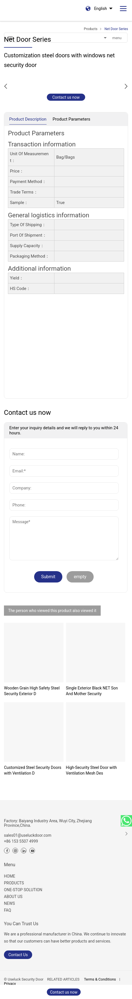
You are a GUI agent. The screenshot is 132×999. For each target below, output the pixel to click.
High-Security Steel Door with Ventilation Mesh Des (91, 770)
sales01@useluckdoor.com (27, 835)
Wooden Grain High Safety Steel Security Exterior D (32, 691)
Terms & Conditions (100, 979)
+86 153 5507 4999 (21, 841)
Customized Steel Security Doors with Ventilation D (32, 770)
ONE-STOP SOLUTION (23, 889)
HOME (9, 876)
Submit (48, 576)
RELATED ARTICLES (63, 979)
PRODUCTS (14, 883)
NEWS (9, 903)
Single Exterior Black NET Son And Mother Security (92, 691)
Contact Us (18, 954)
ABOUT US (13, 896)
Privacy (10, 983)
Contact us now (66, 97)
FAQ (7, 910)
